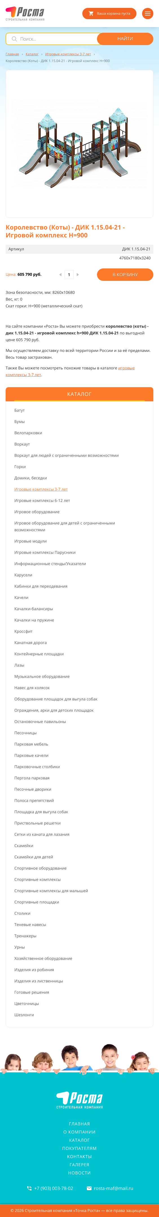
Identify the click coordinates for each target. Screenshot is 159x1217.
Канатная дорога (30, 642)
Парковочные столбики (37, 767)
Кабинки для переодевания (40, 586)
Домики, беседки (30, 478)
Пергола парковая (32, 778)
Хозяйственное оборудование (43, 958)
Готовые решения (31, 992)
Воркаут (22, 444)
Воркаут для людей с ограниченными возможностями (66, 455)
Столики (22, 913)
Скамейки (23, 845)
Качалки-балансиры (33, 609)
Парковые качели (31, 755)
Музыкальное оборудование (42, 676)
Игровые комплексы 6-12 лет (42, 500)
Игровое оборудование (36, 512)
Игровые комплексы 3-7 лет (41, 489)
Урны (19, 947)
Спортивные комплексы (37, 879)
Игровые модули (30, 541)
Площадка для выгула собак (41, 812)
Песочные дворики (32, 789)
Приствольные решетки (37, 823)
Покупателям (79, 1148)
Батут (19, 410)
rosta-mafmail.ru (113, 1188)
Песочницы (25, 733)
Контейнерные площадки (39, 654)
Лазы (19, 665)
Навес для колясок (32, 688)
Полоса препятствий (34, 800)
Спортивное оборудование (40, 868)
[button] (79, 144)
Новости (79, 1173)
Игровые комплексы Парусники (45, 552)
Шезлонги (24, 1015)
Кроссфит (23, 631)
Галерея (79, 1165)
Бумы (19, 421)
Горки (20, 466)
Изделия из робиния (34, 970)
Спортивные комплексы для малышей (51, 891)
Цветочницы (26, 1003)
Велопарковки (28, 433)
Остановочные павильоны (40, 721)
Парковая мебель (31, 744)
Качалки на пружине (34, 620)
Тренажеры (25, 936)
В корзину (125, 275)
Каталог (79, 1140)
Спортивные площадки (36, 902)
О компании (79, 1132)
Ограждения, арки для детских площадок (54, 710)
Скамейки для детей (33, 857)
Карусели (23, 575)
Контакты (79, 1156)
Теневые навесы (30, 924)
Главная (79, 1124)
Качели (21, 597)
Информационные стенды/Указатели (50, 563)
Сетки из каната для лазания (41, 834)
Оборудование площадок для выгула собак (56, 699)
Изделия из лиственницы (38, 981)
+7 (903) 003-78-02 (53, 1188)
